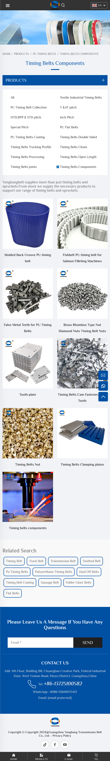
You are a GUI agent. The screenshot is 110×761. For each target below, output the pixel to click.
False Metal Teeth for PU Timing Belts (28, 328)
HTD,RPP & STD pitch (26, 117)
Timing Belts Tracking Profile (31, 147)
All (12, 97)
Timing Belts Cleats (73, 147)
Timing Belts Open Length (78, 157)
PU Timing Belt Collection (29, 107)
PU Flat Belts (69, 127)
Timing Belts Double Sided (78, 137)
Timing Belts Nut (27, 464)
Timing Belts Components (79, 53)
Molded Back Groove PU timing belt (27, 258)
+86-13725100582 (63, 683)
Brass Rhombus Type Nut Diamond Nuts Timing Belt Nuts (82, 328)
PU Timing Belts (44, 53)
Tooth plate (27, 394)
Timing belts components (28, 528)
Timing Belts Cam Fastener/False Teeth (82, 398)
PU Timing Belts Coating (28, 137)
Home (6, 53)
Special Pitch (20, 127)
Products (21, 53)
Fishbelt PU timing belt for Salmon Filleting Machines (82, 258)
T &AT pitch (68, 107)
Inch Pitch (67, 117)
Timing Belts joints (24, 167)
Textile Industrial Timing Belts (81, 97)
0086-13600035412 (63, 692)
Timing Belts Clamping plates (82, 464)
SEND (87, 642)
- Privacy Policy (60, 735)
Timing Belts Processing (27, 157)
